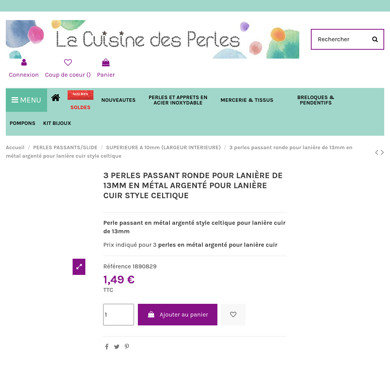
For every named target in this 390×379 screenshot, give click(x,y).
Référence (117, 266)
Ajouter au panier (177, 314)
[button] (247, 100)
